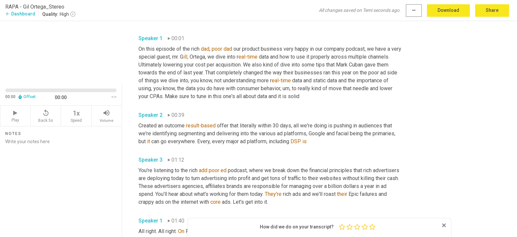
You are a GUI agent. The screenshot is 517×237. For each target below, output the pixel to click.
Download (448, 10)
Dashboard (20, 13)
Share (492, 10)
